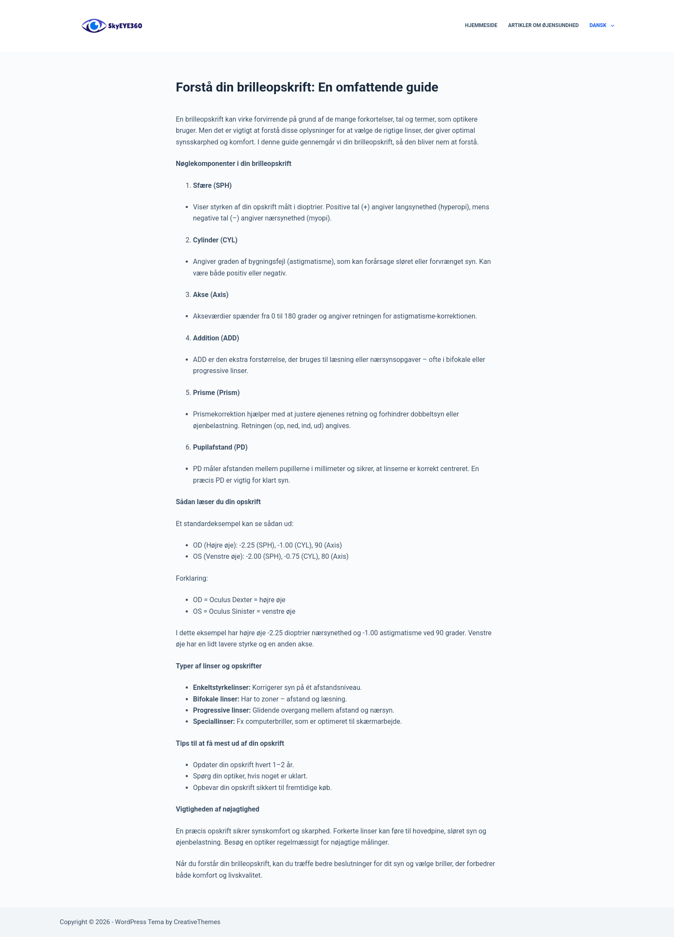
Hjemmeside (481, 25)
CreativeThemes (197, 922)
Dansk (601, 26)
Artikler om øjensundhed (543, 25)
